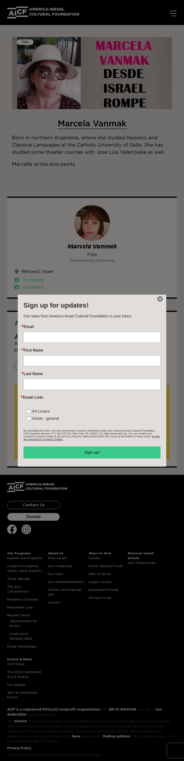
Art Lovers (41, 411)
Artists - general (45, 418)
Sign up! (92, 452)
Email (28, 327)
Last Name (33, 374)
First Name (33, 350)
